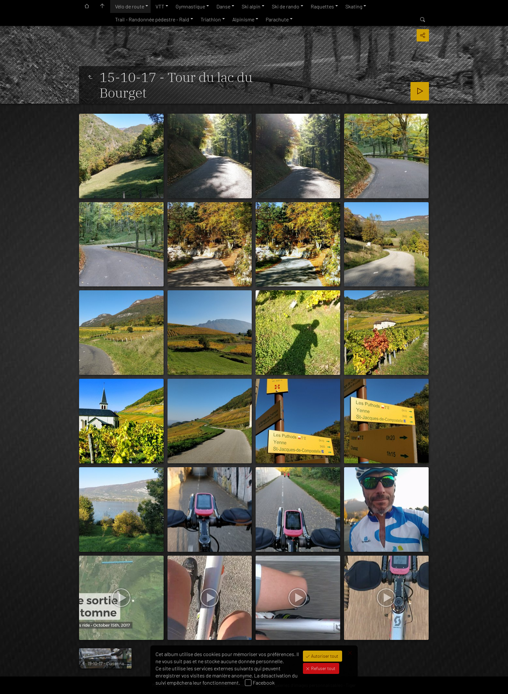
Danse (223, 6)
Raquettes (322, 6)
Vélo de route (129, 6)
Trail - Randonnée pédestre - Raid (152, 19)
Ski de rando (285, 6)
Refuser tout (322, 668)
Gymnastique (190, 6)
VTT (160, 6)
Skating (353, 6)
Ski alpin (251, 6)
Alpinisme (243, 19)
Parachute (277, 19)
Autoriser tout (324, 656)
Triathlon (211, 19)
